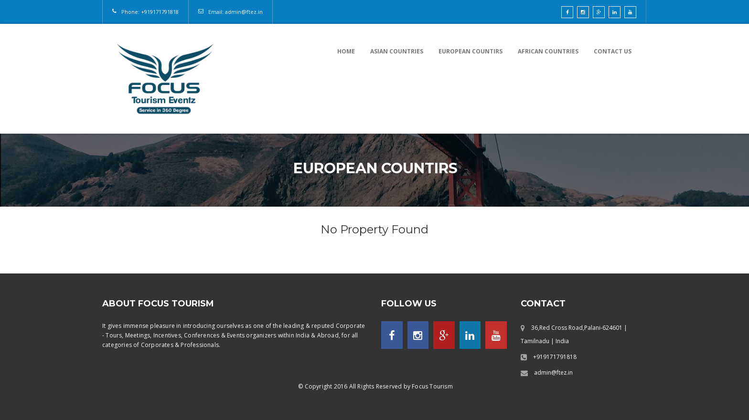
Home (346, 51)
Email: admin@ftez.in (235, 11)
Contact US (612, 51)
